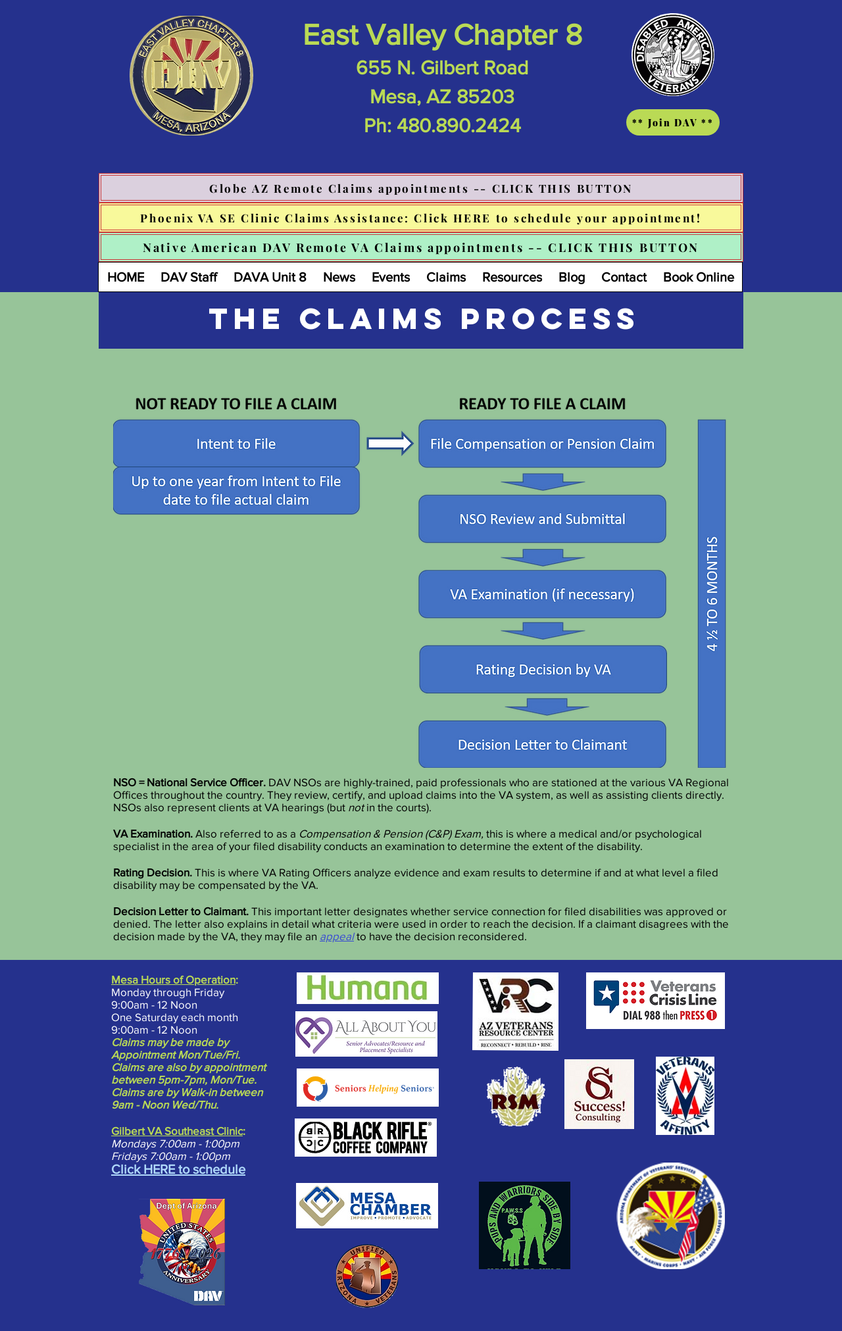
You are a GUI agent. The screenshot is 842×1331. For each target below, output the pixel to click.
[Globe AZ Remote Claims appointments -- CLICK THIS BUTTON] (421, 188)
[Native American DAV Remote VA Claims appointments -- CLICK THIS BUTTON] (421, 247)
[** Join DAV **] (673, 122)
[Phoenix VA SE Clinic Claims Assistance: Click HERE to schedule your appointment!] (421, 217)
